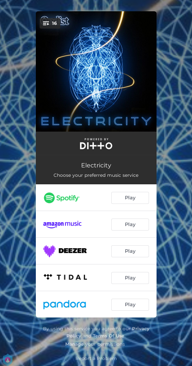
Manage (74, 344)
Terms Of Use (108, 336)
